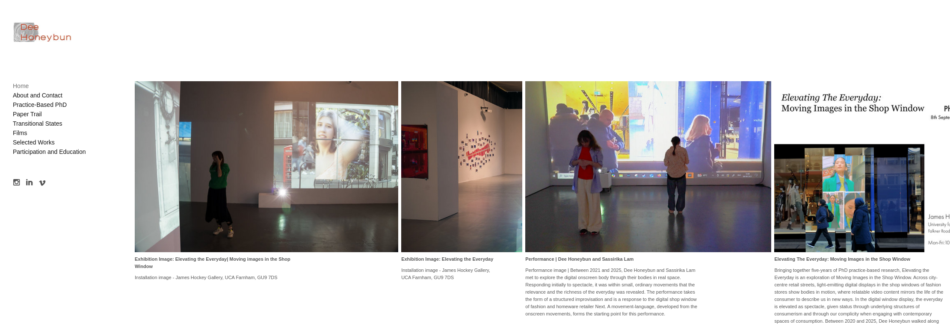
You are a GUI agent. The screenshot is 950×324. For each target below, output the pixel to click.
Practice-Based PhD (40, 104)
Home (21, 85)
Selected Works (34, 142)
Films (20, 133)
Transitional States (37, 123)
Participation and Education (49, 151)
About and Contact (37, 95)
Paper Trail (27, 114)
